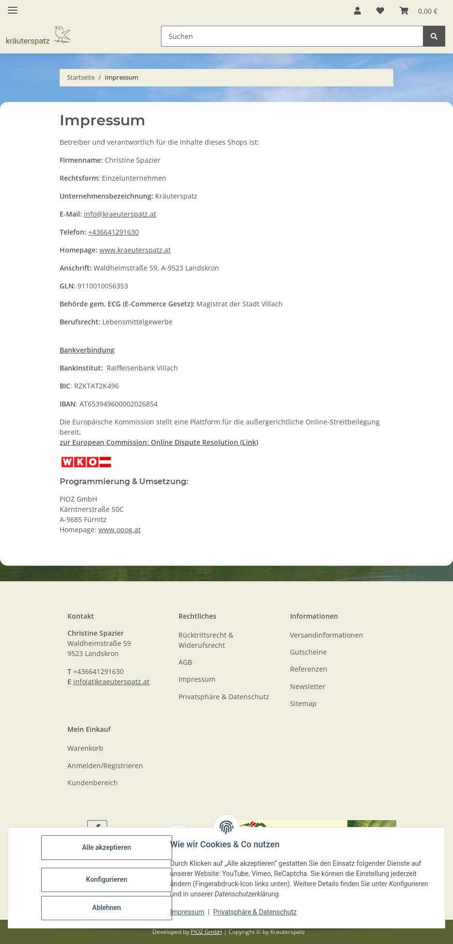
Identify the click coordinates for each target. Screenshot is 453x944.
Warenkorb (85, 748)
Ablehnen (106, 907)
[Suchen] (434, 36)
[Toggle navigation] (12, 6)
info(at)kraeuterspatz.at (111, 681)
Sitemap (303, 703)
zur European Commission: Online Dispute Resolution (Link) (159, 442)
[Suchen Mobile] (292, 36)
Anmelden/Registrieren (105, 765)
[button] (357, 10)
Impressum (187, 912)
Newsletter (307, 686)
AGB (185, 662)
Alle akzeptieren (106, 847)
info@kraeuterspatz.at (120, 214)
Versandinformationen (326, 635)
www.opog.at (119, 529)
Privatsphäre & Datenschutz (255, 912)
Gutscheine (308, 652)
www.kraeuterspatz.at (135, 249)
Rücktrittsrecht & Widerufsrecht (205, 640)
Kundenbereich (92, 782)
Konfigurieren (106, 879)
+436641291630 (113, 231)
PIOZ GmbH (206, 931)
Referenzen (308, 669)
